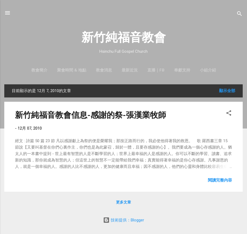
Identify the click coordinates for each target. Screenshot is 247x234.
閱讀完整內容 (220, 180)
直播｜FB (155, 70)
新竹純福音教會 (123, 37)
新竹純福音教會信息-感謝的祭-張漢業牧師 (90, 115)
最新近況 (130, 70)
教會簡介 (39, 70)
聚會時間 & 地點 (71, 70)
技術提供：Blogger (123, 220)
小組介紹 (208, 70)
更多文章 (123, 202)
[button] (229, 114)
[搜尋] (239, 14)
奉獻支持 (182, 70)
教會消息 (104, 70)
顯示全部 (227, 90)
